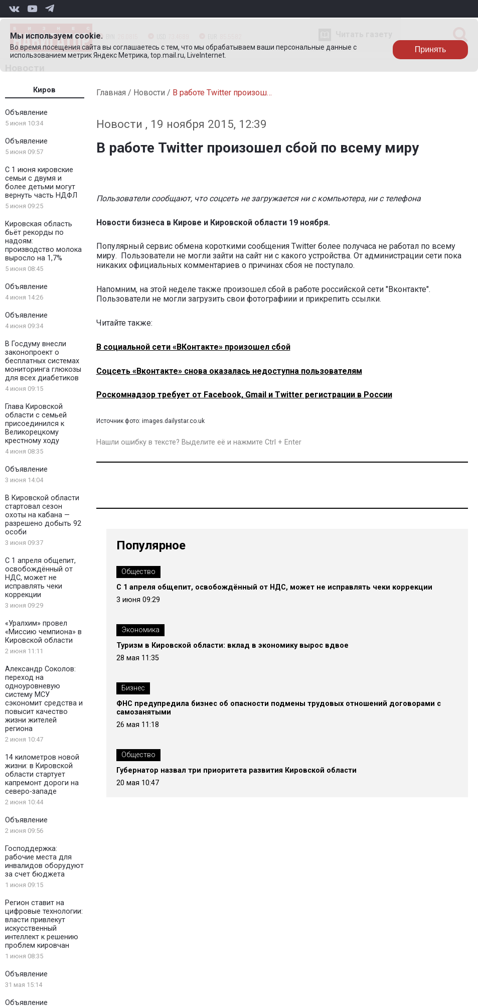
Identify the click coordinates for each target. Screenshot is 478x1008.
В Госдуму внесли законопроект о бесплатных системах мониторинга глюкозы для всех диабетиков (43, 361)
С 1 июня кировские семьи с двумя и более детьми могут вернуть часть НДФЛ (41, 183)
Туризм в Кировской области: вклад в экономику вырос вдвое (232, 645)
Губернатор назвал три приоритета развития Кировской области (236, 770)
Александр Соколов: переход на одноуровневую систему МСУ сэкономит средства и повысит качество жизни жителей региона (44, 699)
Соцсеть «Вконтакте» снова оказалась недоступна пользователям (229, 371)
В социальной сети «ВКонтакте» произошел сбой (193, 347)
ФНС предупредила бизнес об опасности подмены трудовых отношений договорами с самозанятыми (278, 707)
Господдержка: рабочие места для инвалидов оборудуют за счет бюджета (44, 861)
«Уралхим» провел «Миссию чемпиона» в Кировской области (43, 632)
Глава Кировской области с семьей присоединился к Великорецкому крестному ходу (36, 423)
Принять (430, 49)
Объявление (26, 112)
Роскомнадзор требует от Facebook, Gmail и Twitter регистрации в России (244, 394)
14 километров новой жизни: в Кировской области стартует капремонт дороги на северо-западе (42, 774)
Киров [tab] (44, 90)
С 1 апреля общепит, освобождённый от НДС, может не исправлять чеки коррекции (40, 577)
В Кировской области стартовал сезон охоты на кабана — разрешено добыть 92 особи (43, 515)
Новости (149, 92)
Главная (111, 92)
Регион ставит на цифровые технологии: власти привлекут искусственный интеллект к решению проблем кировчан (44, 924)
